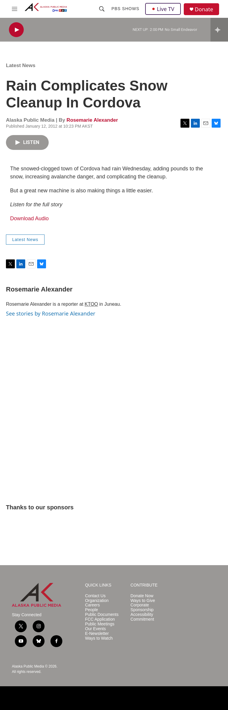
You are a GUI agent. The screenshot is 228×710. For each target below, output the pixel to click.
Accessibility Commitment (142, 617)
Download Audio (29, 218)
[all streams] (219, 30)
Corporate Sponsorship (142, 607)
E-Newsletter (97, 633)
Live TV (163, 8)
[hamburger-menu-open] (14, 9)
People (91, 610)
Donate (204, 9)
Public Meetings (99, 624)
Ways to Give (143, 600)
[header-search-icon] (101, 9)
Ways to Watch (99, 638)
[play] (16, 29)
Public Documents (101, 614)
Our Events (95, 629)
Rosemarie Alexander (92, 120)
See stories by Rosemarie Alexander (50, 313)
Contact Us (95, 596)
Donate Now (142, 596)
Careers (92, 605)
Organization (96, 600)
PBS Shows (125, 8)
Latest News (20, 65)
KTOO (91, 304)
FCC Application (100, 619)
